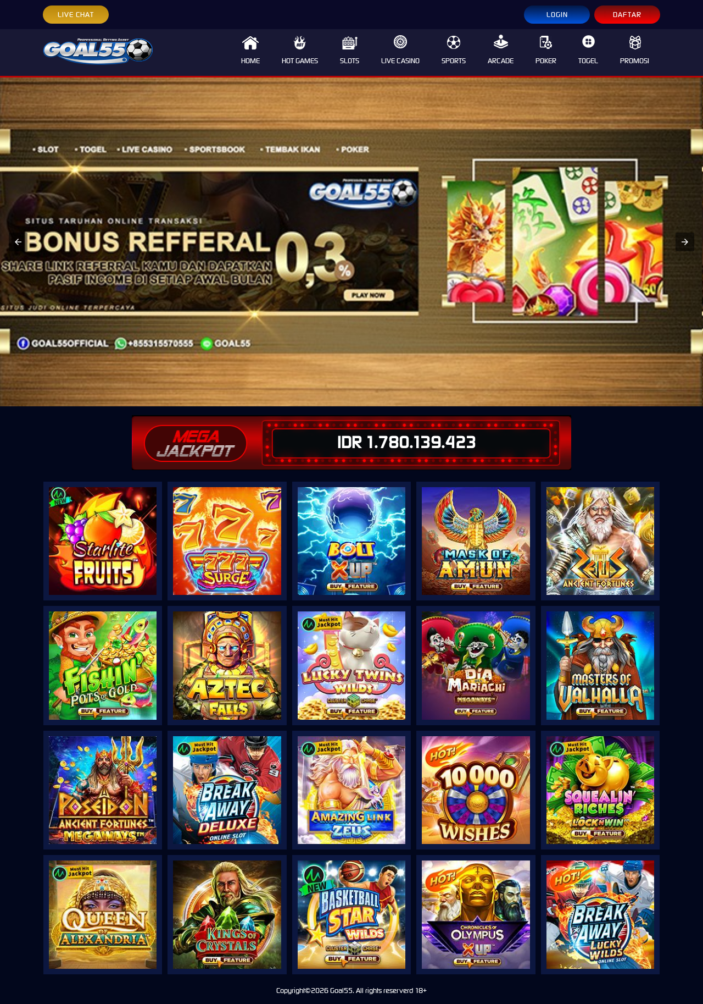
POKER (545, 50)
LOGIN (557, 14)
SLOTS (349, 50)
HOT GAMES (300, 50)
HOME (250, 50)
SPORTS (454, 50)
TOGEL (588, 50)
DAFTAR (627, 14)
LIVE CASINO (400, 50)
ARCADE (501, 50)
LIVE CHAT (76, 14)
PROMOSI (634, 50)
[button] (18, 242)
